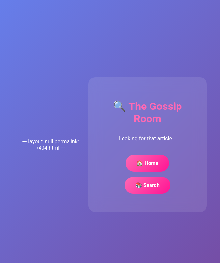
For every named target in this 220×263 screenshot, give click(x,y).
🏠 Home (147, 163)
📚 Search (147, 185)
